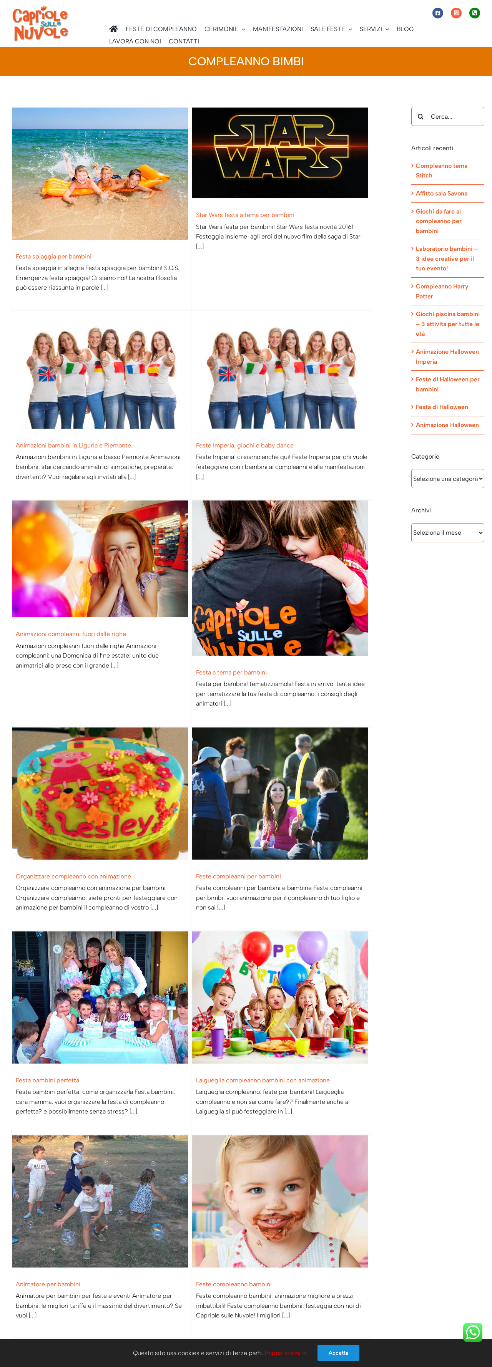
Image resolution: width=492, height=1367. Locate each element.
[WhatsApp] (322, 1262)
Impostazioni (285, 1353)
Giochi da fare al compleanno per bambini (439, 221)
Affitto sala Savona (441, 193)
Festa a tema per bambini (287, 473)
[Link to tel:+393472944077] (474, 13)
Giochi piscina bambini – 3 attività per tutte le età (448, 323)
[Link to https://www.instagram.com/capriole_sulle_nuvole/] (456, 13)
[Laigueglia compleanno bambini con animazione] (114, 746)
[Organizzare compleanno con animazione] (101, 555)
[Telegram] (339, 1262)
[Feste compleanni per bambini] (226, 555)
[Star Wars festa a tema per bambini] (226, 153)
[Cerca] (420, 116)
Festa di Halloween (442, 407)
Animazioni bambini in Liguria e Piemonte (296, 256)
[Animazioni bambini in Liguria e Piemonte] (325, 181)
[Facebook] (306, 1262)
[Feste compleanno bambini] (337, 760)
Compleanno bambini (170, 1024)
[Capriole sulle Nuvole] (40, 7)
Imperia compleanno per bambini (74, 1214)
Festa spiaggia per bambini (53, 256)
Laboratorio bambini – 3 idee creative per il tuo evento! (447, 258)
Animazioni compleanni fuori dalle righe (182, 435)
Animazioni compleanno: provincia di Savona (301, 1038)
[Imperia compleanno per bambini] (114, 1132)
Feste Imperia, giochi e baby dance (77, 422)
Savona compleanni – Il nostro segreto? (71, 1024)
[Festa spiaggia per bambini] (101, 173)
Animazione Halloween (447, 425)
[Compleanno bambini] (226, 941)
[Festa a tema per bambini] (337, 379)
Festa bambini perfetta (271, 652)
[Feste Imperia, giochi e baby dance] (114, 347)
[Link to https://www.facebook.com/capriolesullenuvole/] (437, 13)
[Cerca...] (447, 116)
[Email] (355, 1262)
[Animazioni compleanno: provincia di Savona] (325, 956)
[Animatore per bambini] (213, 760)
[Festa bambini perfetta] (325, 570)
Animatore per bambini (159, 843)
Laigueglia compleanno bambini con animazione (95, 828)
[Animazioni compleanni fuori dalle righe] (213, 360)
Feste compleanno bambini (289, 843)
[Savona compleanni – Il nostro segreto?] (101, 941)
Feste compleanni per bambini (182, 638)
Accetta (338, 1353)
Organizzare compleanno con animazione (73, 638)
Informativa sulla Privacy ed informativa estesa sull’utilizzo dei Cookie (107, 1329)
